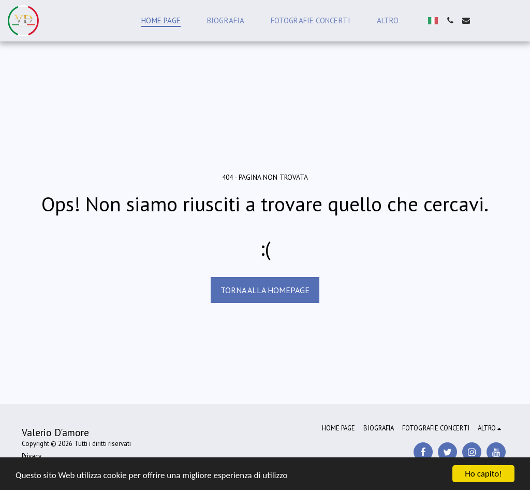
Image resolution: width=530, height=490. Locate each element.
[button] (450, 20)
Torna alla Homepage (265, 290)
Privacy (31, 456)
